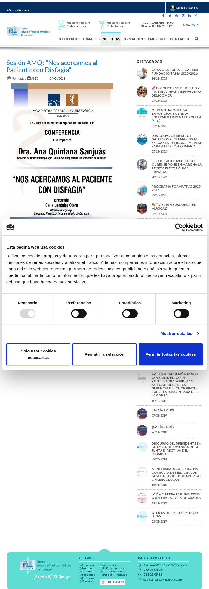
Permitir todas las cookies (170, 354)
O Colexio (69, 39)
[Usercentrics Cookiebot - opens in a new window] (179, 227)
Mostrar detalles (176, 333)
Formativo (17, 78)
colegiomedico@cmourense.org (162, 579)
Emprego (158, 39)
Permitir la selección (104, 354)
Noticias (23, 10)
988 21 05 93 (152, 570)
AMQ (33, 78)
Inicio (11, 10)
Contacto (179, 39)
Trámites (91, 39)
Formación (134, 39)
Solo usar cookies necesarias (38, 354)
